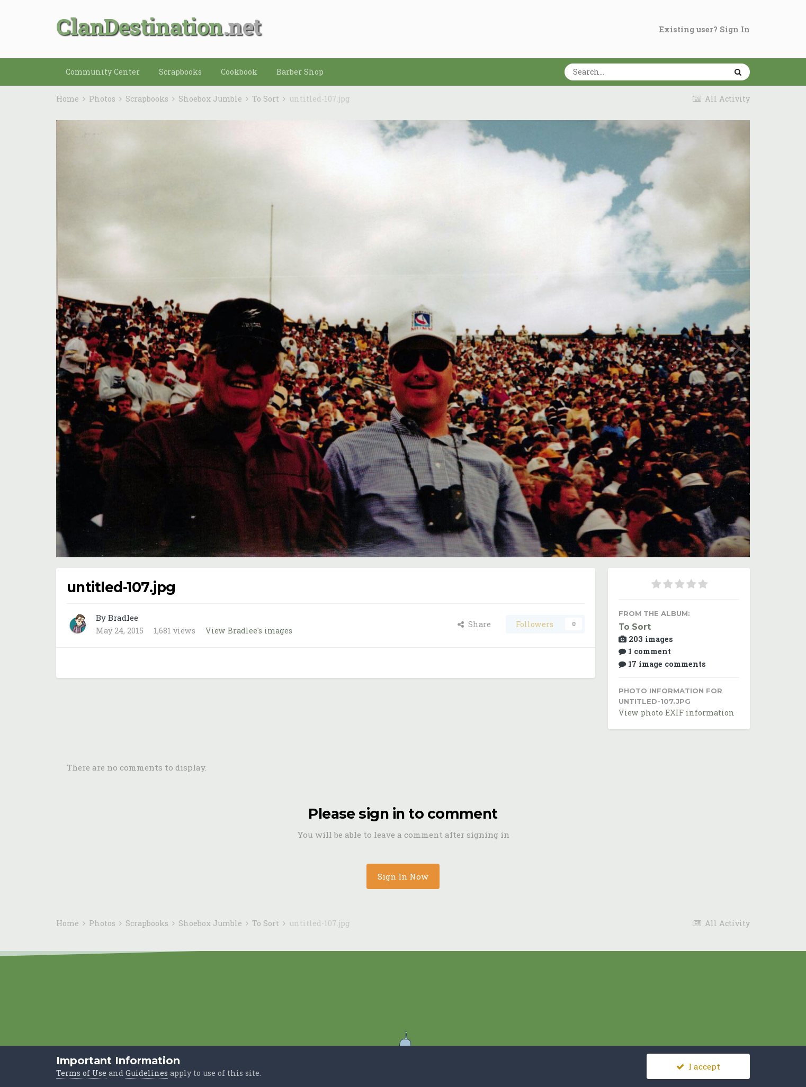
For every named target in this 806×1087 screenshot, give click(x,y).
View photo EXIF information (677, 713)
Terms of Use (81, 1073)
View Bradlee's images (248, 631)
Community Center (103, 72)
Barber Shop (300, 72)
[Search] (613, 72)
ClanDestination (139, 26)
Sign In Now (403, 876)
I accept (698, 1066)
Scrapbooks (180, 72)
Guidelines (147, 1073)
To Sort (635, 627)
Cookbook (239, 72)
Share (474, 624)
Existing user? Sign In (704, 29)
